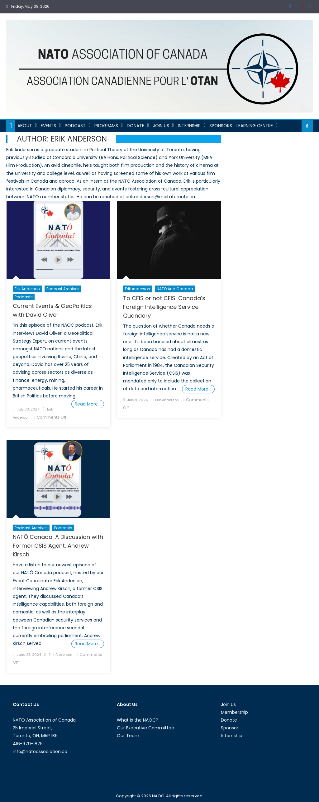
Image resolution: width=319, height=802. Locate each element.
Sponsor (229, 728)
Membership (234, 712)
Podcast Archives (62, 288)
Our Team (128, 735)
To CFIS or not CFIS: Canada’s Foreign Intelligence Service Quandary (164, 306)
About (24, 125)
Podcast (75, 125)
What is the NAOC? (137, 720)
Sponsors (220, 125)
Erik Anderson (27, 288)
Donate (135, 125)
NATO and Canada (175, 288)
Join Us (161, 125)
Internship (189, 125)
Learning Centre (254, 125)
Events (48, 125)
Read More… (88, 404)
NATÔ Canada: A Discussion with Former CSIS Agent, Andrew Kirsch (58, 545)
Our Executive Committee (145, 728)
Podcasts (24, 297)
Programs (106, 125)
